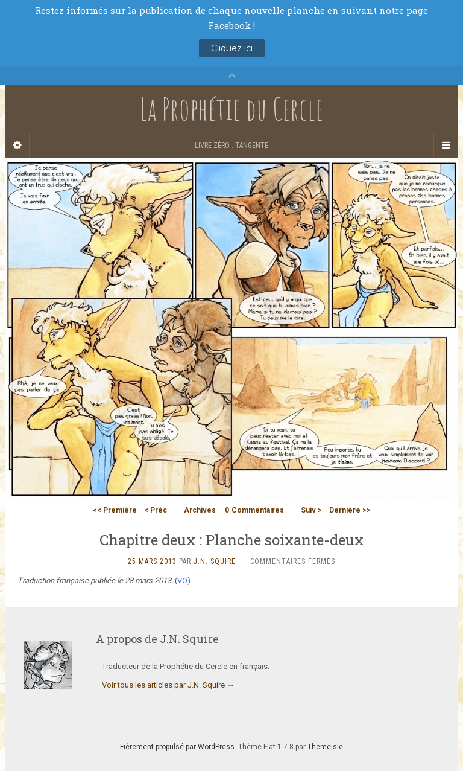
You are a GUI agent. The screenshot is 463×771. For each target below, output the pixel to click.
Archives (200, 510)
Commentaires (254, 510)
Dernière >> (350, 510)
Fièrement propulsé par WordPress (177, 747)
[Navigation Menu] (445, 145)
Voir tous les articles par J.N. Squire (168, 684)
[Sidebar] (17, 145)
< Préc (155, 510)
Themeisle (325, 747)
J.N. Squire (215, 561)
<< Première (115, 510)
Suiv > (311, 510)
